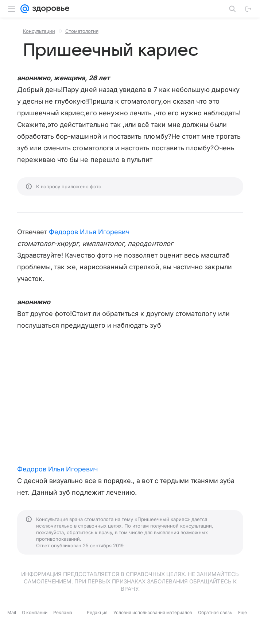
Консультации (39, 31)
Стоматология (81, 31)
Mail (11, 612)
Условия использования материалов (152, 612)
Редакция (97, 612)
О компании (34, 612)
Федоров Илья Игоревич (89, 232)
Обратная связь (215, 612)
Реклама (62, 612)
